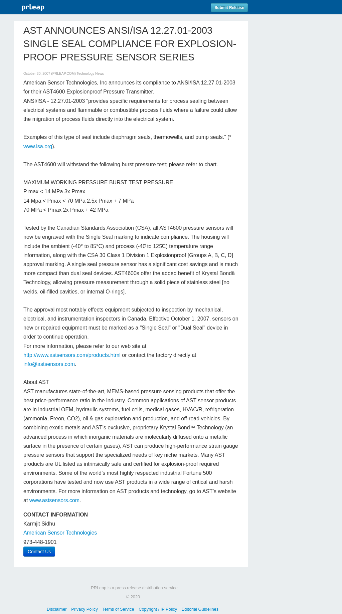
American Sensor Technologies (60, 533)
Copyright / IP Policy (158, 609)
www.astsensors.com (54, 500)
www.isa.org (37, 146)
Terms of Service (118, 609)
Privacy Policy (84, 609)
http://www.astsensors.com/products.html (72, 355)
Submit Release (229, 7)
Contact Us (39, 551)
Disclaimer (57, 609)
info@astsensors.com (49, 364)
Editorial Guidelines (200, 609)
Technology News (90, 73)
